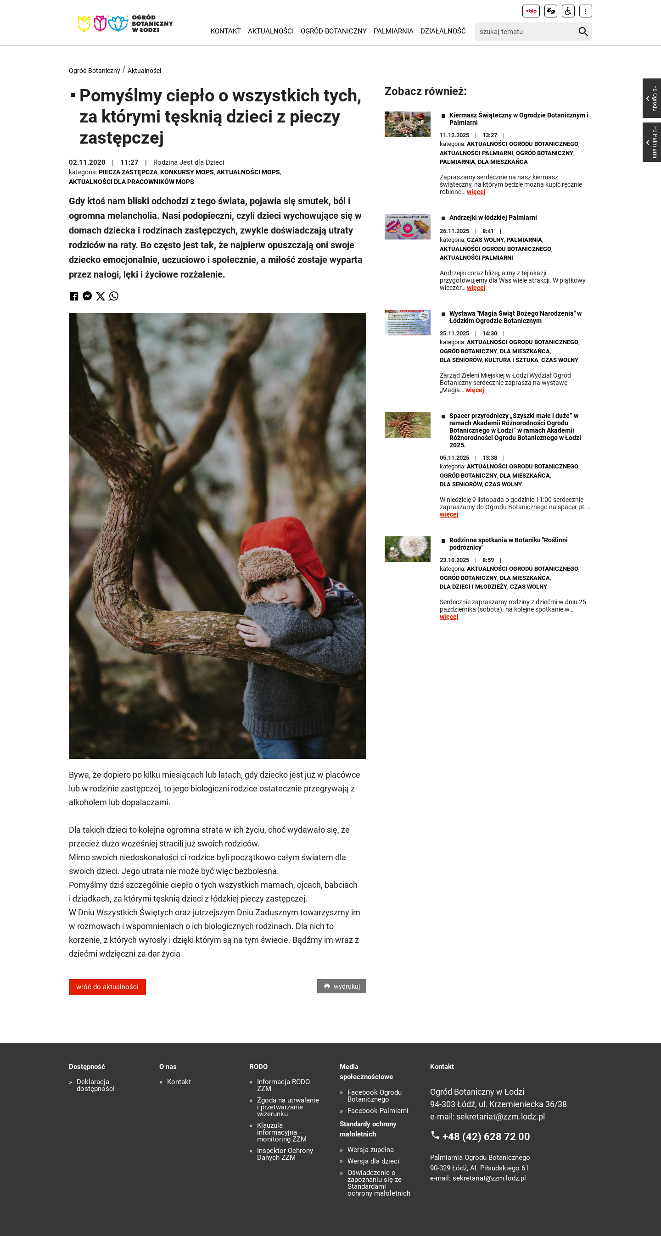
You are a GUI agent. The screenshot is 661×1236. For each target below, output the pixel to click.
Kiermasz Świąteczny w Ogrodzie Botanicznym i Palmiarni (518, 118)
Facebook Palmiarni (378, 1111)
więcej (476, 191)
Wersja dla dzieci (373, 1161)
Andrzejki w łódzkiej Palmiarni (493, 217)
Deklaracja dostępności (96, 1085)
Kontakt (226, 31)
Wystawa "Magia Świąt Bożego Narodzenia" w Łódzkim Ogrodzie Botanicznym (515, 317)
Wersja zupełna (370, 1150)
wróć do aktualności (107, 987)
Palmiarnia (394, 31)
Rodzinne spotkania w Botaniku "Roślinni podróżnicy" (508, 543)
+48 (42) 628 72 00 (486, 1136)
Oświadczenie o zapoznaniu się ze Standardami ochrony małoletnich (378, 1183)
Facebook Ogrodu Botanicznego (374, 1096)
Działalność (443, 31)
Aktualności (271, 31)
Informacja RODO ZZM (283, 1085)
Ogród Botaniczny (334, 31)
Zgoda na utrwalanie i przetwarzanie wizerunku (288, 1107)
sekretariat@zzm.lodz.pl (500, 1116)
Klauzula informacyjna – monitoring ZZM (282, 1132)
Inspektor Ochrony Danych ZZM (285, 1154)
